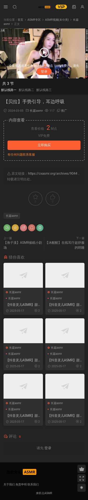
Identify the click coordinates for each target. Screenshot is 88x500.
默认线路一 (8, 90)
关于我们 (9, 484)
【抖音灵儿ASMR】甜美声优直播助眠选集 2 (64, 360)
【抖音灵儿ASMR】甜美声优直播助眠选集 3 (22, 416)
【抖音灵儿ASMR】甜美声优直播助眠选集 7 (64, 305)
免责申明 (21, 484)
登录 (44, 71)
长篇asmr (36, 110)
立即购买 (44, 145)
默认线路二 (26, 90)
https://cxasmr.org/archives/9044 (52, 173)
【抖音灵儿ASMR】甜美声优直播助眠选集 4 (64, 416)
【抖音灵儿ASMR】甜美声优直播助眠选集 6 (22, 305)
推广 (64, 110)
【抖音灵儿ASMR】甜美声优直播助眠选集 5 (22, 360)
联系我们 (33, 484)
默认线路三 (44, 90)
